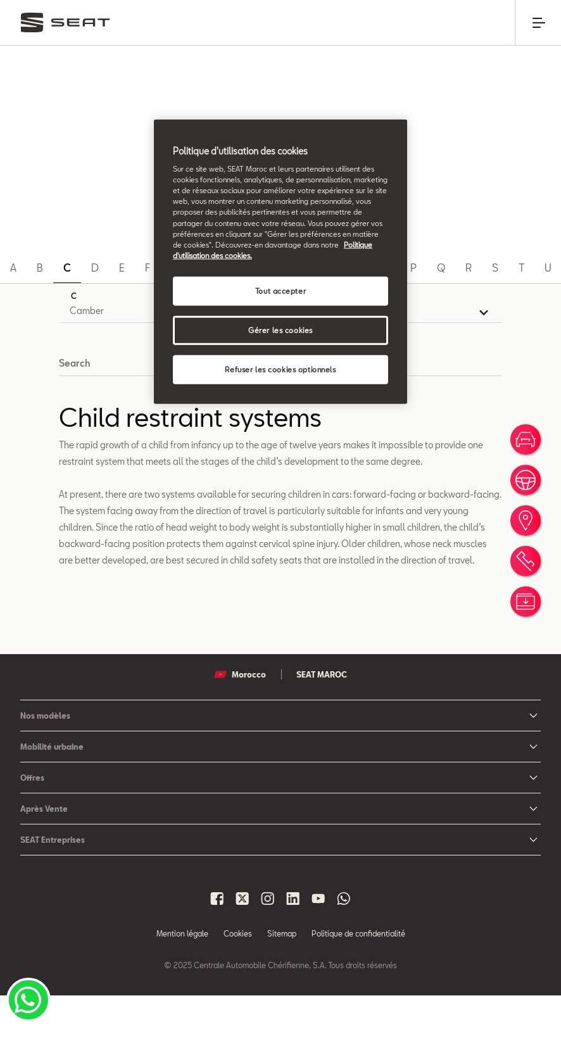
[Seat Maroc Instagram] (267, 944)
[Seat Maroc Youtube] (318, 944)
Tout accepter (280, 290)
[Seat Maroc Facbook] (217, 944)
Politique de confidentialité (358, 979)
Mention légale (182, 979)
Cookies (238, 979)
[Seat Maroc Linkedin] (293, 944)
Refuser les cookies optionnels (280, 369)
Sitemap (281, 979)
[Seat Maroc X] (242, 944)
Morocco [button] (240, 720)
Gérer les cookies (280, 329)
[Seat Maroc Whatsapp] (343, 944)
